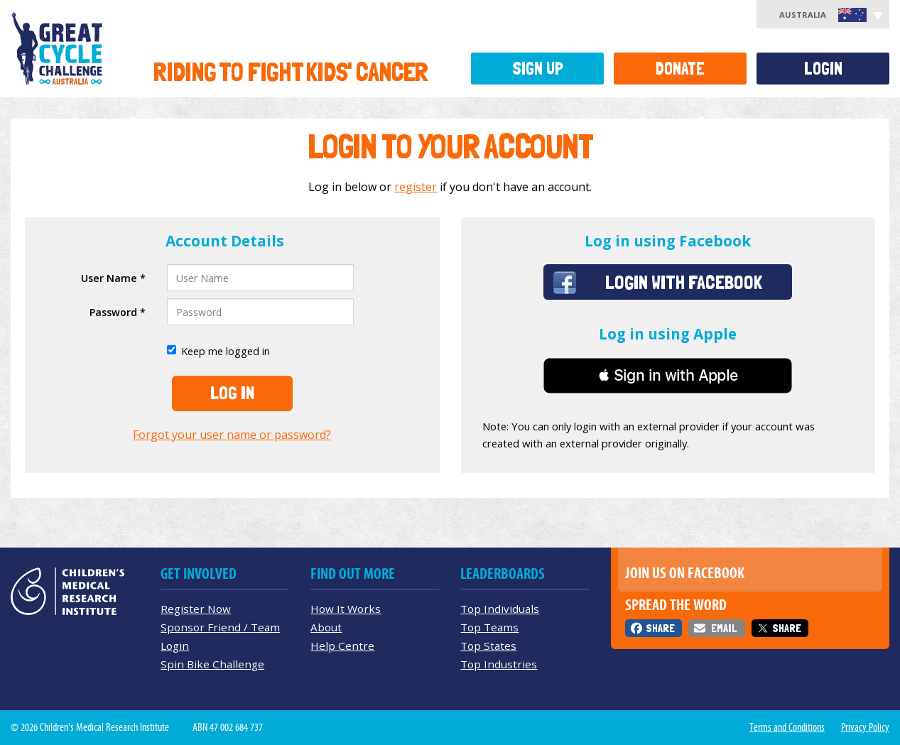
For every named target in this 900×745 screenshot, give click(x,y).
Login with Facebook (683, 282)
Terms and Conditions (787, 727)
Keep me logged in (218, 351)
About (326, 627)
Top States (488, 645)
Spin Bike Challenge (212, 664)
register (415, 187)
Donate (680, 68)
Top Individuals (499, 609)
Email (724, 628)
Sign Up (537, 68)
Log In (232, 392)
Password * (118, 312)
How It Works (345, 609)
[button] (667, 375)
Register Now (196, 609)
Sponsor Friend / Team (220, 627)
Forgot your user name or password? (232, 434)
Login (823, 68)
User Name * (113, 278)
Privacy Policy (865, 727)
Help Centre (342, 645)
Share (660, 628)
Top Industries (498, 664)
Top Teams (489, 627)
